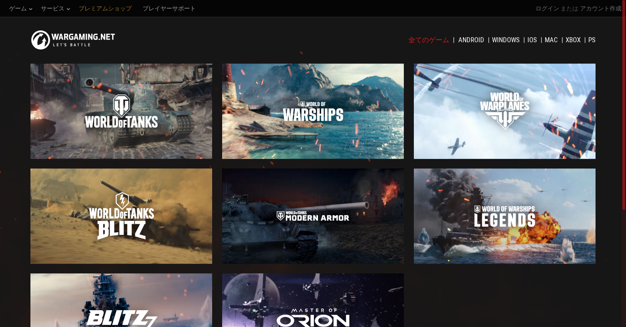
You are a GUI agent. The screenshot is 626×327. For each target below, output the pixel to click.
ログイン (547, 8)
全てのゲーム (429, 40)
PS (592, 40)
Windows (506, 40)
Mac (552, 40)
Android (472, 40)
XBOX (574, 40)
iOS (532, 40)
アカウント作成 (600, 8)
